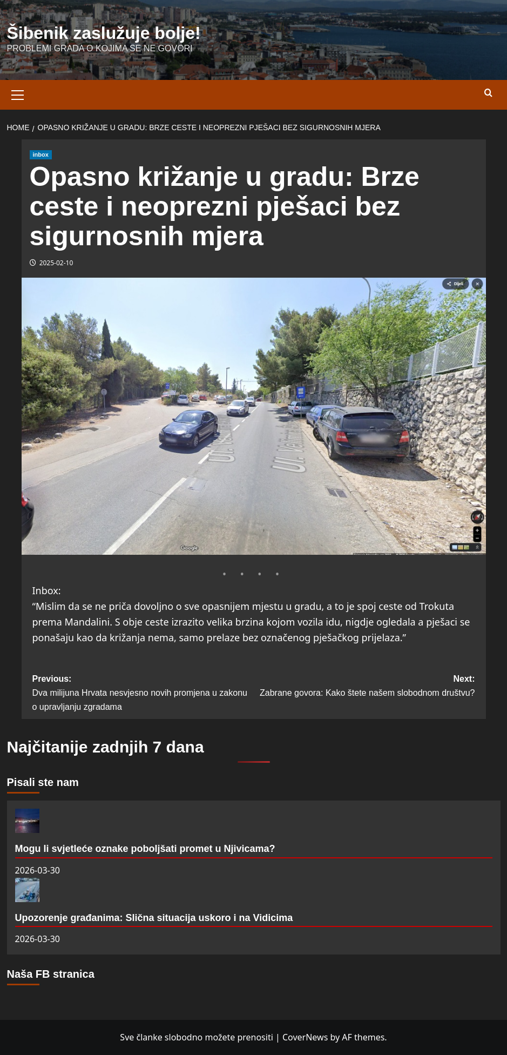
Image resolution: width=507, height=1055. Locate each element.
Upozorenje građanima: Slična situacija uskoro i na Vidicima (154, 917)
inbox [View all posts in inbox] (41, 154)
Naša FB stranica (50, 974)
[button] (18, 93)
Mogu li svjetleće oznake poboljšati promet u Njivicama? (145, 848)
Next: (364, 687)
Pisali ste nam (43, 782)
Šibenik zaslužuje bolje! (104, 33)
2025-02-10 (56, 262)
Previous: (143, 694)
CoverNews (305, 1037)
